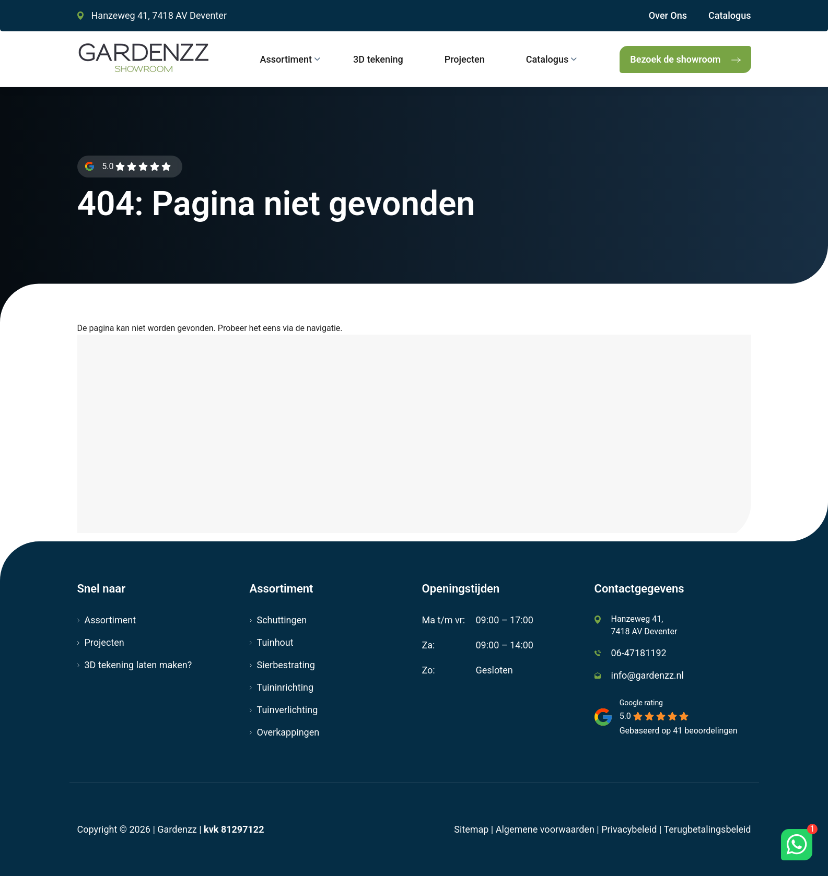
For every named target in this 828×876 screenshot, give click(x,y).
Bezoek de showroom (675, 59)
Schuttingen (282, 619)
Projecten (104, 642)
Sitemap (471, 829)
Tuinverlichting (287, 709)
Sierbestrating (286, 664)
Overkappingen (288, 732)
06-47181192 (639, 652)
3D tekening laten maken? (138, 664)
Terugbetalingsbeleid (707, 829)
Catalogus (729, 15)
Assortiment (110, 619)
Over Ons (668, 15)
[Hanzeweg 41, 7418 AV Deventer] (414, 438)
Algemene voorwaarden (545, 829)
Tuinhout (275, 642)
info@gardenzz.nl (647, 675)
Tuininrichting (285, 687)
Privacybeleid (629, 829)
